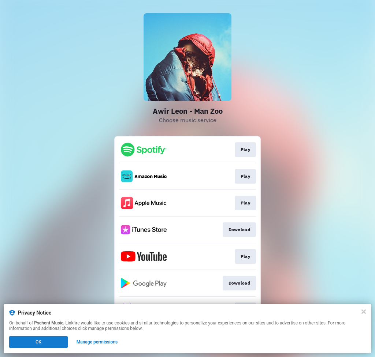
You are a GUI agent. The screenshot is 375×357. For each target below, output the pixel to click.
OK (38, 342)
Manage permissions (97, 342)
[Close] (364, 311)
